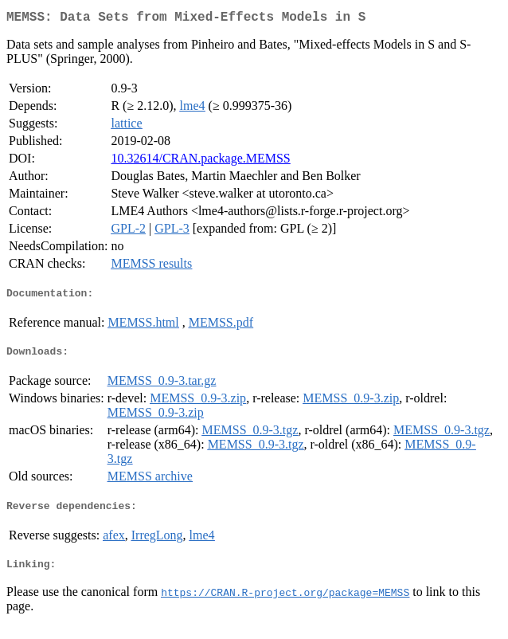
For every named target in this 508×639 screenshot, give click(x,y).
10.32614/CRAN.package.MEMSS (200, 161)
